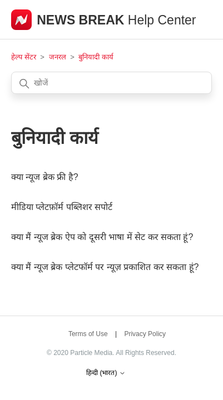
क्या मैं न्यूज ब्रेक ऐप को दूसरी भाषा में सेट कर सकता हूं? (102, 237)
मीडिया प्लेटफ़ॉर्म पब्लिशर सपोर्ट (61, 207)
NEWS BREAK (82, 20)
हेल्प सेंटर (24, 57)
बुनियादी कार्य (95, 57)
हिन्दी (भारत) (106, 373)
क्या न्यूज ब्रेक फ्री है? (44, 177)
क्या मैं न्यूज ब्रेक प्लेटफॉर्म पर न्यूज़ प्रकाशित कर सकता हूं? (105, 267)
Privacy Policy (145, 334)
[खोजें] (111, 83)
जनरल (57, 57)
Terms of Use (88, 334)
